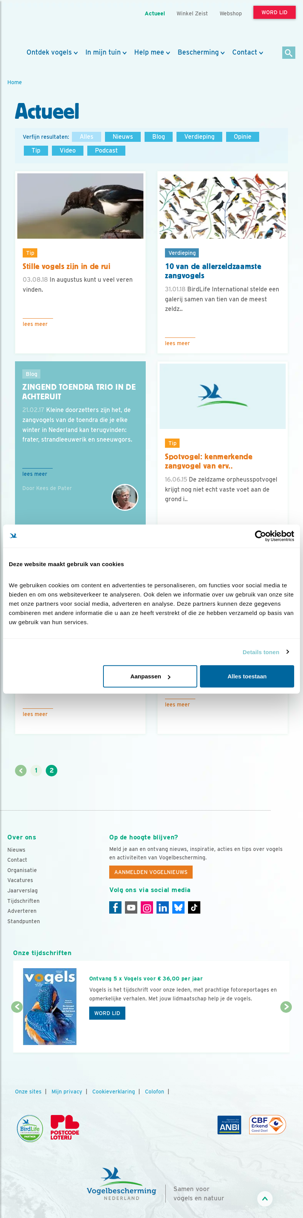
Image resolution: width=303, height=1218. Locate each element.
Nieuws (123, 136)
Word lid (107, 1013)
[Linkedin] (162, 907)
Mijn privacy (67, 1091)
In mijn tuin (103, 52)
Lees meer (35, 324)
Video (68, 150)
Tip (36, 150)
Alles (86, 136)
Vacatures (20, 880)
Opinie (242, 136)
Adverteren (22, 911)
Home (14, 82)
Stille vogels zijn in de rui (67, 266)
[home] (42, 24)
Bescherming (198, 52)
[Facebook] (115, 907)
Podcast (106, 150)
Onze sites (28, 1091)
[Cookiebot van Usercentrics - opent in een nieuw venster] (260, 536)
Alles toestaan (247, 676)
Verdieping (199, 136)
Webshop (231, 13)
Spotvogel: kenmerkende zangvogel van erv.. (209, 461)
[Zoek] (289, 53)
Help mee (149, 52)
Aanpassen (150, 676)
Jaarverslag (22, 890)
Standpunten (23, 921)
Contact (244, 52)
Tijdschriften (23, 901)
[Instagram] (147, 907)
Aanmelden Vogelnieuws (151, 872)
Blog (158, 136)
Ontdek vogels (49, 52)
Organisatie (22, 870)
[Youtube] (131, 907)
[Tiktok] (194, 907)
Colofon (154, 1091)
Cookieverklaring (113, 1091)
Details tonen (261, 651)
